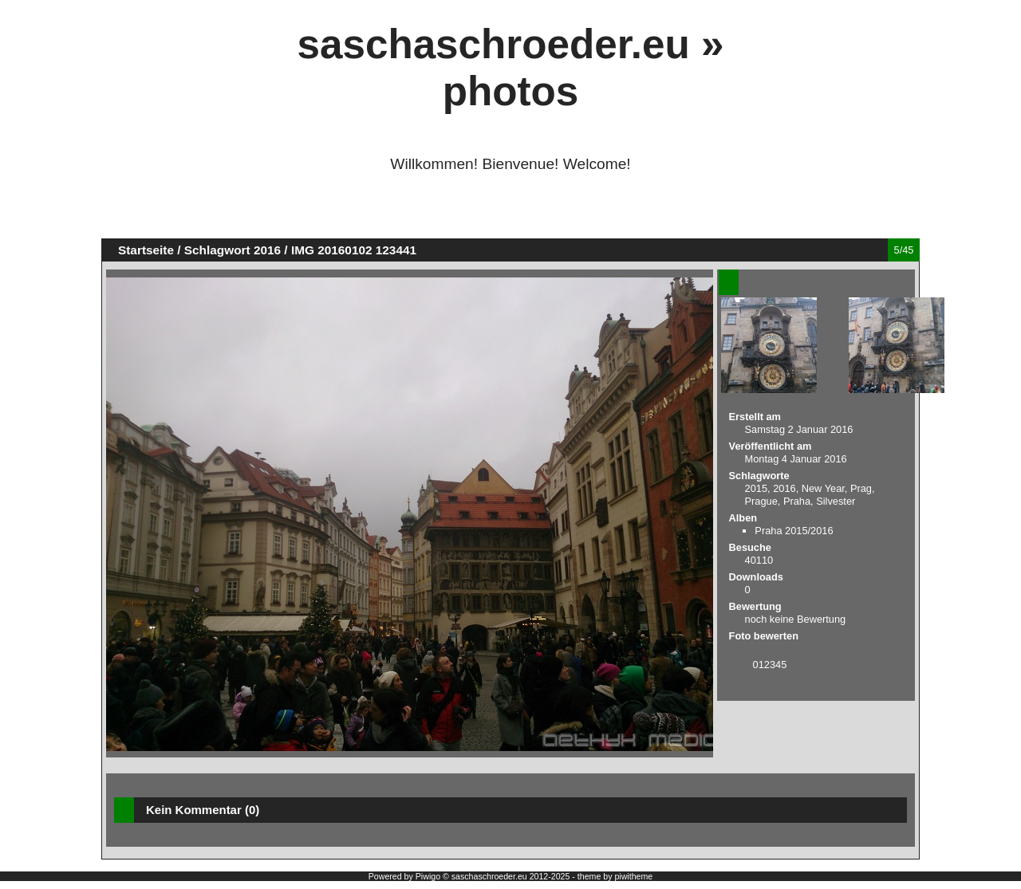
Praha (796, 501)
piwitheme (633, 876)
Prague (761, 501)
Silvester (835, 501)
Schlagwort (217, 250)
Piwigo (428, 876)
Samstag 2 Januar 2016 (799, 429)
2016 (267, 250)
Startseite (146, 250)
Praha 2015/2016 (794, 531)
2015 (756, 488)
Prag (861, 488)
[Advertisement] (510, 212)
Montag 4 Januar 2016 (796, 459)
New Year (823, 488)
